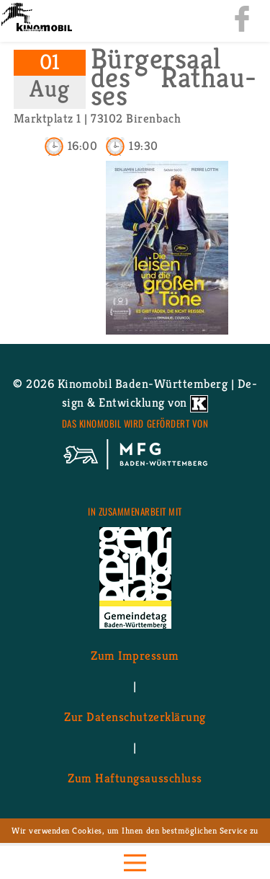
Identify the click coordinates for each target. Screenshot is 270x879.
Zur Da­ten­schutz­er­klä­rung (134, 716)
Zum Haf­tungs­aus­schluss (135, 777)
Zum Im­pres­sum (135, 655)
